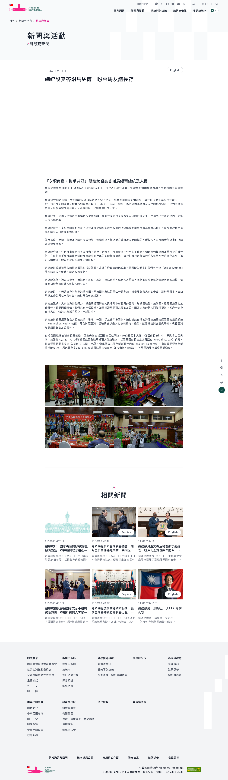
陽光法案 (133, 757)
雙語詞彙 (153, 757)
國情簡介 (32, 707)
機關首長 (67, 713)
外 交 (32, 685)
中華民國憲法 (35, 713)
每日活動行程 (70, 675)
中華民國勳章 (35, 729)
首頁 (12, 21)
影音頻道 (67, 680)
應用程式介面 (111, 757)
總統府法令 (69, 729)
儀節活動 (67, 724)
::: (2, 1)
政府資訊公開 (85, 757)
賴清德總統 (104, 664)
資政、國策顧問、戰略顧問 (78, 718)
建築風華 (173, 669)
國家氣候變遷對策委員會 (42, 664)
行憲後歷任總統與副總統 (112, 675)
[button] (217, 4)
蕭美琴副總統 (106, 669)
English (175, 70)
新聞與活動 (25, 21)
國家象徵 (32, 724)
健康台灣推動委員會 (39, 669)
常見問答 (173, 757)
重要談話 (32, 680)
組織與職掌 (69, 707)
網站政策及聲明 (58, 757)
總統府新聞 (69, 664)
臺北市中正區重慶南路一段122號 (133, 771)
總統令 (66, 669)
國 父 (32, 718)
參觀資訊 (173, 664)
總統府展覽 (175, 675)
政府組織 (32, 735)
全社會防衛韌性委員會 (40, 675)
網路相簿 (67, 685)
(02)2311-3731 (174, 771)
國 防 (32, 691)
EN (204, 3)
